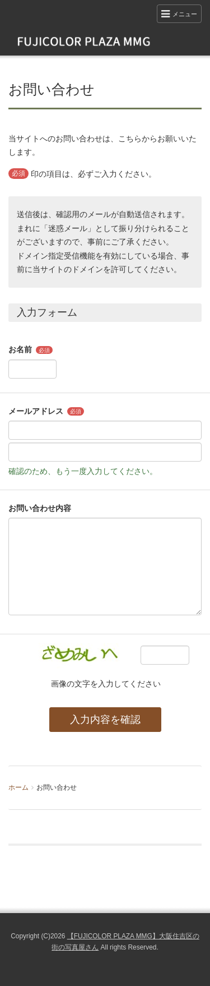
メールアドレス (35, 411)
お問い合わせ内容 (39, 508)
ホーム (18, 787)
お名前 (20, 349)
